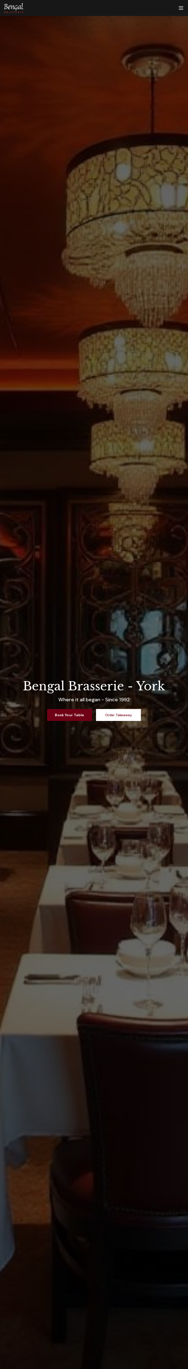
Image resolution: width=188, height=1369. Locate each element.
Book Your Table (69, 715)
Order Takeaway (118, 715)
